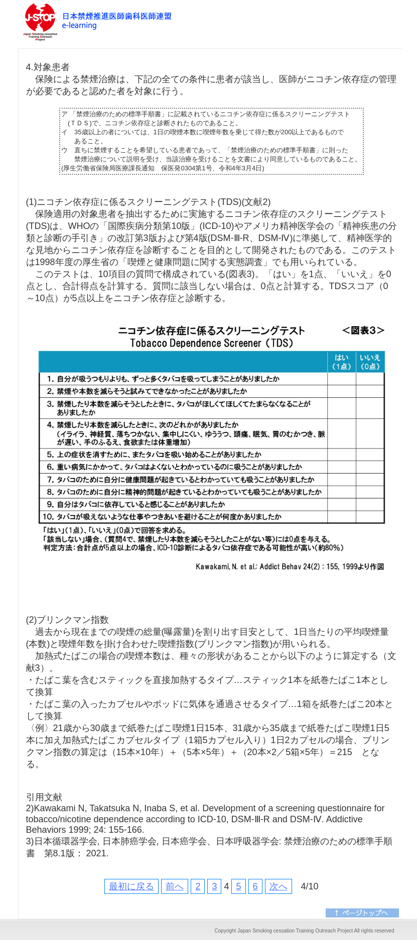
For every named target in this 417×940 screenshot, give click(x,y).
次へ (278, 886)
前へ (175, 886)
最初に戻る (131, 886)
